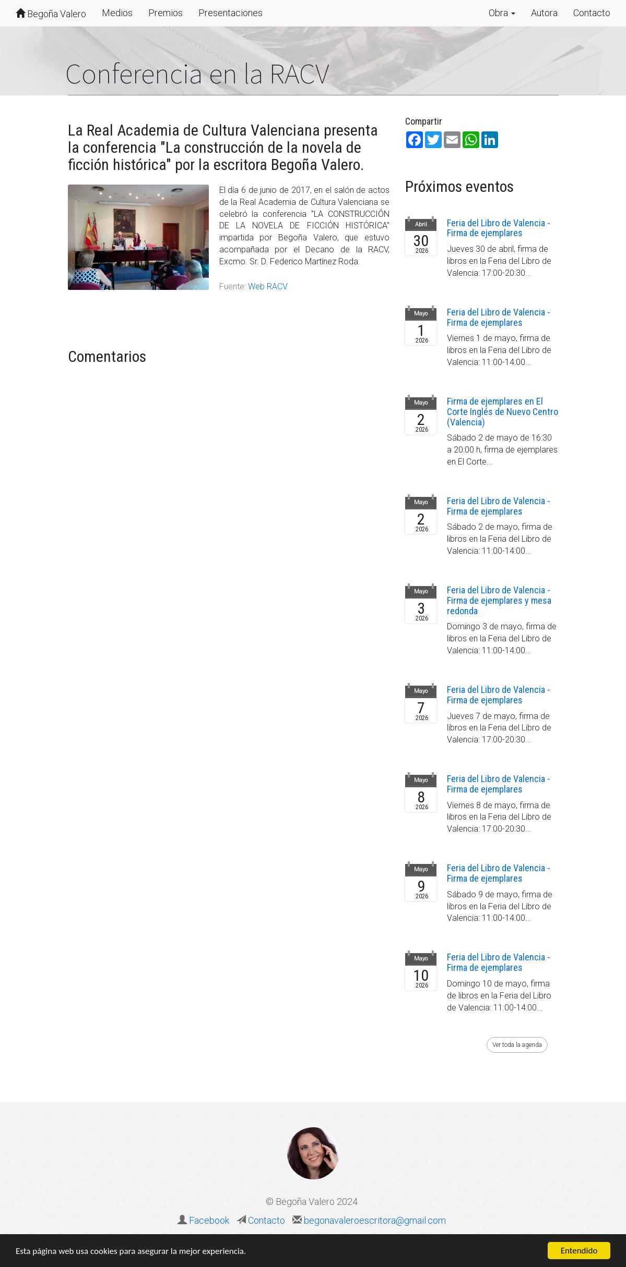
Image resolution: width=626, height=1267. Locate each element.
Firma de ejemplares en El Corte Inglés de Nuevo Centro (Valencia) (502, 412)
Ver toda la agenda (517, 1045)
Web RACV (268, 286)
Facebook (209, 1220)
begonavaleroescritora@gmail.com (374, 1220)
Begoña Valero (51, 13)
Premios (165, 12)
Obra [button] (502, 12)
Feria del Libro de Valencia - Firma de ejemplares (498, 228)
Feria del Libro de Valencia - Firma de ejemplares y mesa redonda (499, 600)
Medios (117, 12)
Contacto (591, 12)
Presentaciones (230, 12)
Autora (544, 12)
